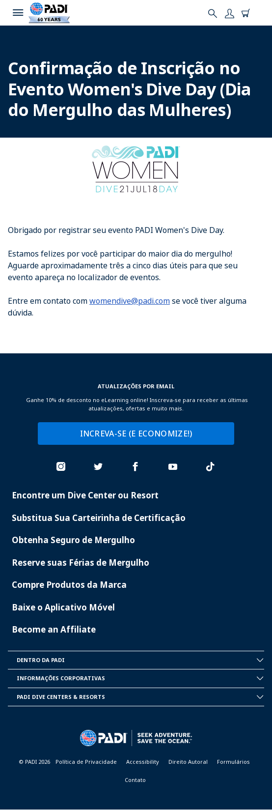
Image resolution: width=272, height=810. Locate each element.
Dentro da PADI (140, 660)
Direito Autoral (188, 761)
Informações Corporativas (140, 678)
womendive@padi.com (129, 300)
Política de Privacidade (86, 761)
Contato (135, 779)
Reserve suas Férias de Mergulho (80, 562)
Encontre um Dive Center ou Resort (85, 495)
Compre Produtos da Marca (69, 584)
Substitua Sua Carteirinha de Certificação (99, 517)
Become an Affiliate (54, 629)
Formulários (233, 761)
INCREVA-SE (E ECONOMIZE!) (136, 433)
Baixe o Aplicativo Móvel (63, 607)
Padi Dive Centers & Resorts (140, 697)
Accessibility (142, 761)
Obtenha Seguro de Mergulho (73, 540)
